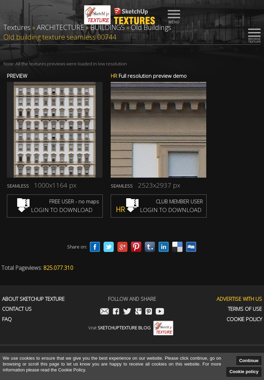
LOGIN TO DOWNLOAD (54, 210)
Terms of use (245, 309)
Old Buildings (151, 27)
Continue (248, 360)
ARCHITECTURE (60, 27)
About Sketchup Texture (33, 299)
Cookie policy (243, 371)
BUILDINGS (107, 27)
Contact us (17, 309)
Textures (17, 27)
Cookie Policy (244, 319)
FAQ (7, 319)
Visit (130, 328)
